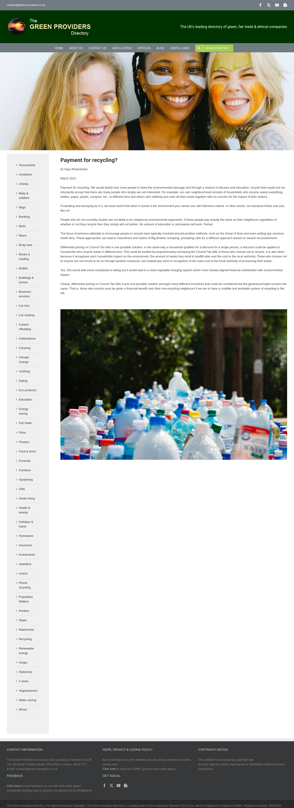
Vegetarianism (28, 690)
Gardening (26, 479)
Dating (23, 380)
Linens (23, 573)
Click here (109, 769)
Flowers (24, 442)
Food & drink (27, 451)
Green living (27, 498)
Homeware (26, 536)
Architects (25, 174)
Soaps (23, 662)
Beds (22, 226)
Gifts (22, 489)
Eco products (27, 390)
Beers (23, 235)
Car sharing (26, 315)
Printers (24, 611)
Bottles (23, 268)
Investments (27, 554)
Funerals (25, 461)
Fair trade (25, 423)
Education (25, 399)
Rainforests (26, 629)
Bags (22, 207)
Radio (23, 620)
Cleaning (25, 348)
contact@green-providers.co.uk (26, 5)
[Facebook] (104, 785)
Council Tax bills (207, 252)
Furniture (25, 470)
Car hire (24, 305)
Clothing (24, 371)
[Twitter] (111, 785)
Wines (23, 709)
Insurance (25, 545)
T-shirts (24, 681)
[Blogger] (125, 785)
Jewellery (25, 564)
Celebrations (27, 338)
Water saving (27, 700)
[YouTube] (118, 785)
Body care (25, 245)
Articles (24, 184)
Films (22, 432)
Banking (24, 216)
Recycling (25, 639)
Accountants (27, 165)
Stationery (25, 672)
